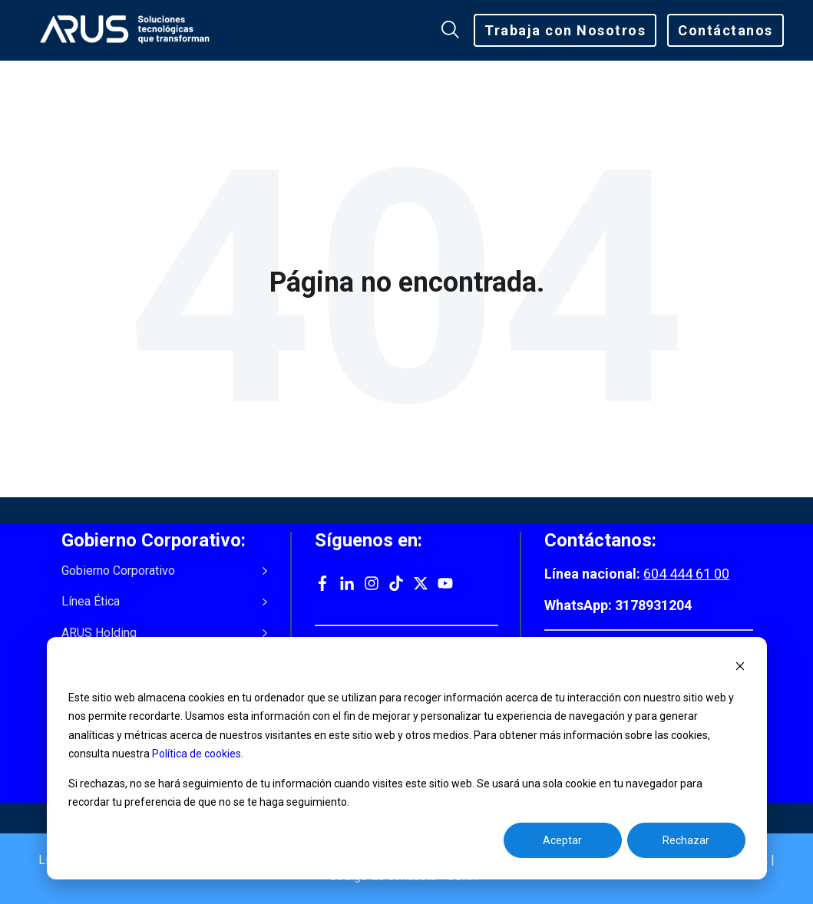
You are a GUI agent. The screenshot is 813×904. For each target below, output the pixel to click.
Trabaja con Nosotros (565, 30)
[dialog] (407, 758)
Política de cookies (196, 753)
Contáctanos (725, 30)
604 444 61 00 (686, 574)
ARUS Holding (99, 633)
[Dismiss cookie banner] (740, 668)
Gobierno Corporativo (118, 571)
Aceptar (562, 840)
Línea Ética (90, 602)
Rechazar (686, 840)
